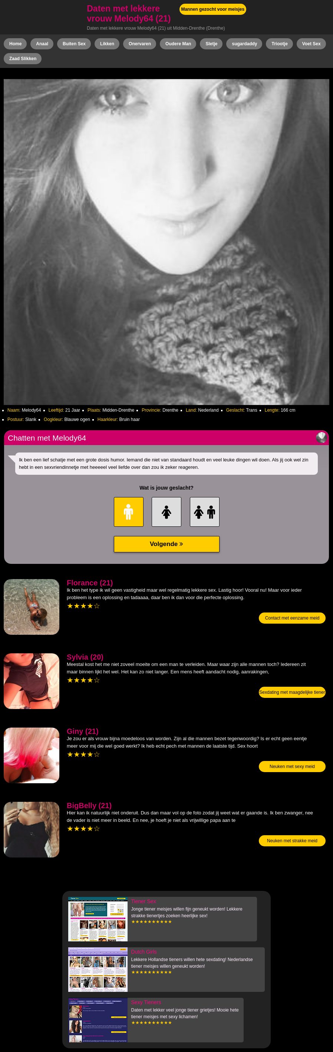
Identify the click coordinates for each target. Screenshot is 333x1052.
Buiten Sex (74, 43)
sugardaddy (244, 43)
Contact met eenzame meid (292, 618)
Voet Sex (311, 43)
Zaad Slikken (22, 58)
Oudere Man (178, 43)
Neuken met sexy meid (292, 766)
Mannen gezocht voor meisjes (212, 9)
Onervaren (140, 43)
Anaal (42, 43)
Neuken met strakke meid (292, 840)
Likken (107, 43)
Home (15, 43)
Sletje (211, 43)
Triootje (279, 43)
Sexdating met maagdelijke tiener (292, 692)
